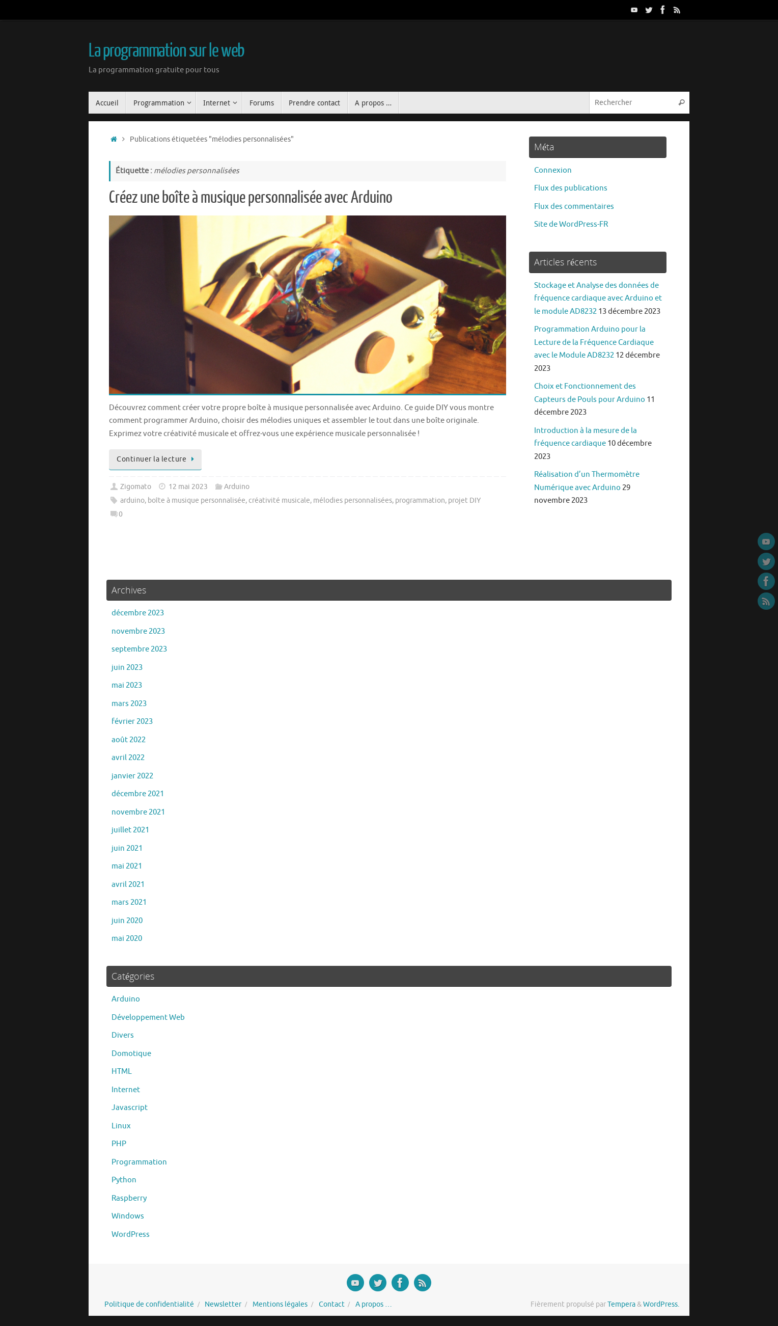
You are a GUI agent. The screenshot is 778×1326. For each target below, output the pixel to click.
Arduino (236, 486)
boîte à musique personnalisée (196, 500)
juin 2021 (127, 848)
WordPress (131, 1234)
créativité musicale (279, 500)
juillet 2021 (130, 830)
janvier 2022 (132, 776)
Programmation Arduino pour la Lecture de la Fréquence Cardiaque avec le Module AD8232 (594, 342)
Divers (123, 1035)
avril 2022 (128, 758)
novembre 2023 (138, 631)
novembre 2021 (138, 812)
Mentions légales (280, 1304)
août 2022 (129, 740)
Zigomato (135, 486)
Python (124, 1180)
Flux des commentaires (574, 206)
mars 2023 (129, 704)
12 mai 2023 (188, 486)
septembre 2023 (139, 649)
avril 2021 (128, 884)
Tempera (621, 1304)
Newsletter (223, 1304)
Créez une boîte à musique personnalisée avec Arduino (251, 197)
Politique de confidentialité (149, 1304)
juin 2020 (127, 921)
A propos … (373, 1304)
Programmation (139, 1162)
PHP (119, 1144)
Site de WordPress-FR (571, 224)
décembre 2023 (138, 613)
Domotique (131, 1054)
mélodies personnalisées (352, 500)
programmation (420, 500)
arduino (132, 500)
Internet (126, 1090)
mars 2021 (129, 902)
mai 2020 (127, 938)
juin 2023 (127, 667)
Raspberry (129, 1198)
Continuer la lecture (157, 459)
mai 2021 (127, 866)
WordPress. (661, 1304)
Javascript (130, 1108)
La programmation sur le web (166, 51)
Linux (121, 1126)
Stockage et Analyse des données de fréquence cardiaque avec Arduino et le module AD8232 (598, 298)
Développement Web (148, 1017)
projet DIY (464, 500)
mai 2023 (127, 685)
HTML (122, 1071)
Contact (332, 1304)
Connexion (553, 170)
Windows (128, 1216)
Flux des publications (570, 188)
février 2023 (132, 721)
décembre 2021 (138, 794)
